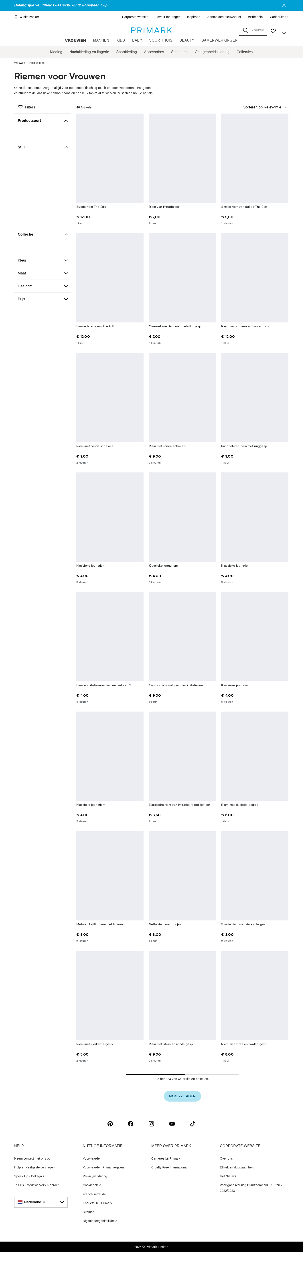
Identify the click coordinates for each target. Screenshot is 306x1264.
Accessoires (154, 52)
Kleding (56, 52)
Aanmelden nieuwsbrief (224, 17)
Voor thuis (160, 40)
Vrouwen (75, 40)
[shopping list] (273, 31)
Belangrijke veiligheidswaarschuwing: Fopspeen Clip (61, 5)
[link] (182, 1096)
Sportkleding (126, 52)
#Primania (255, 17)
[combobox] (253, 30)
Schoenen (179, 52)
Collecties (245, 52)
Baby (137, 40)
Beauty (187, 40)
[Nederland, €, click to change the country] (41, 1202)
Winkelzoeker (26, 17)
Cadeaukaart (279, 17)
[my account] (284, 31)
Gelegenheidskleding (212, 52)
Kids (120, 40)
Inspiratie (193, 17)
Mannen (101, 40)
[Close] (284, 5)
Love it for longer (168, 17)
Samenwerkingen (220, 40)
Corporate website (135, 17)
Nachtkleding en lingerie (89, 52)
